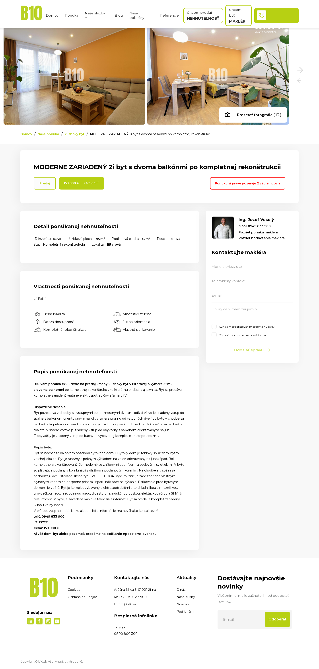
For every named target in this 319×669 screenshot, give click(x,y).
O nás (181, 590)
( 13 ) (253, 115)
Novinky (183, 604)
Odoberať (277, 619)
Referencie (169, 15)
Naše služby (186, 597)
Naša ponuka (48, 134)
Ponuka (71, 15)
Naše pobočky (136, 15)
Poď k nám (185, 612)
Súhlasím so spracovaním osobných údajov (243, 326)
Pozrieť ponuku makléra (258, 232)
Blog (119, 15)
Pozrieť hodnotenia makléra (262, 238)
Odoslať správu (252, 350)
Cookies (74, 590)
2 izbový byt (74, 134)
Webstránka (247, 358)
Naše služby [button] (95, 14)
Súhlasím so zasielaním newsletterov (239, 334)
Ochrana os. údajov (82, 597)
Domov (52, 15)
